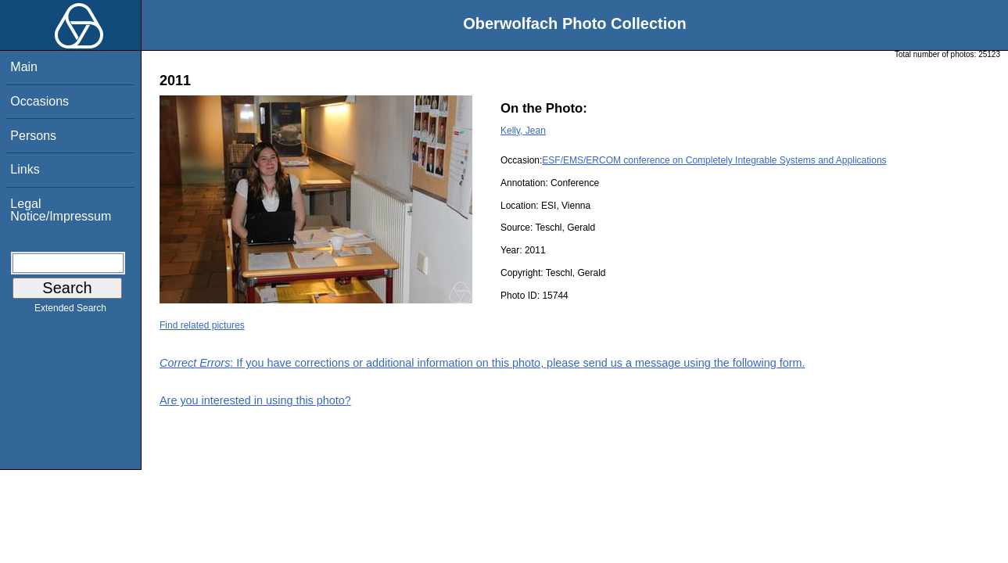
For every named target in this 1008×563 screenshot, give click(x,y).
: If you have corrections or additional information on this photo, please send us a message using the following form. (482, 363)
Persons (33, 135)
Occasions (39, 101)
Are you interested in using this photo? (255, 400)
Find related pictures (202, 325)
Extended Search (70, 311)
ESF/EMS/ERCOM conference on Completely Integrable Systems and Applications (714, 160)
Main (24, 67)
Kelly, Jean (523, 130)
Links (24, 169)
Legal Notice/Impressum (60, 210)
